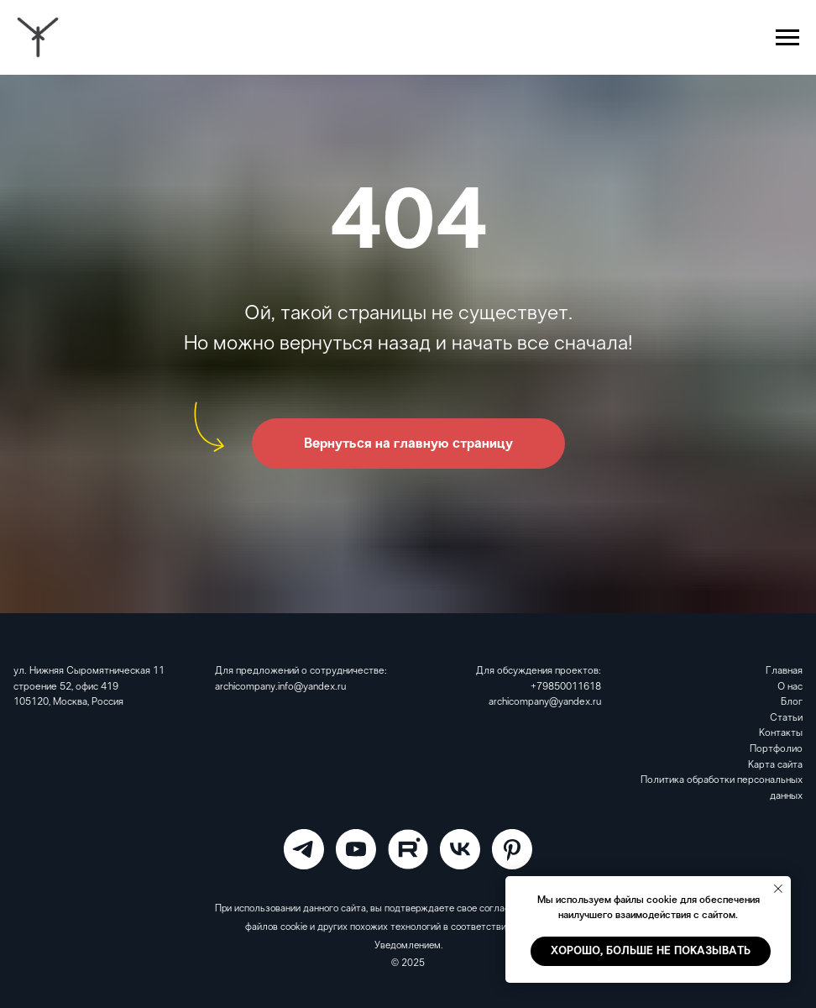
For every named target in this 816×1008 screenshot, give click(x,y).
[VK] (460, 849)
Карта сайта (775, 765)
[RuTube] (408, 849)
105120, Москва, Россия (68, 702)
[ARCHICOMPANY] (304, 849)
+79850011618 (566, 687)
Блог (792, 702)
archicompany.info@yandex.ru (280, 687)
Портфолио (776, 749)
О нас (790, 687)
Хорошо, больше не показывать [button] (651, 951)
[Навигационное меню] (787, 37)
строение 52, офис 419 (65, 687)
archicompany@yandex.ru (545, 702)
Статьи (786, 718)
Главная (784, 671)
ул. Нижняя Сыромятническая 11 (89, 671)
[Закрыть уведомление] (778, 888)
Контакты (781, 733)
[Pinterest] (512, 849)
